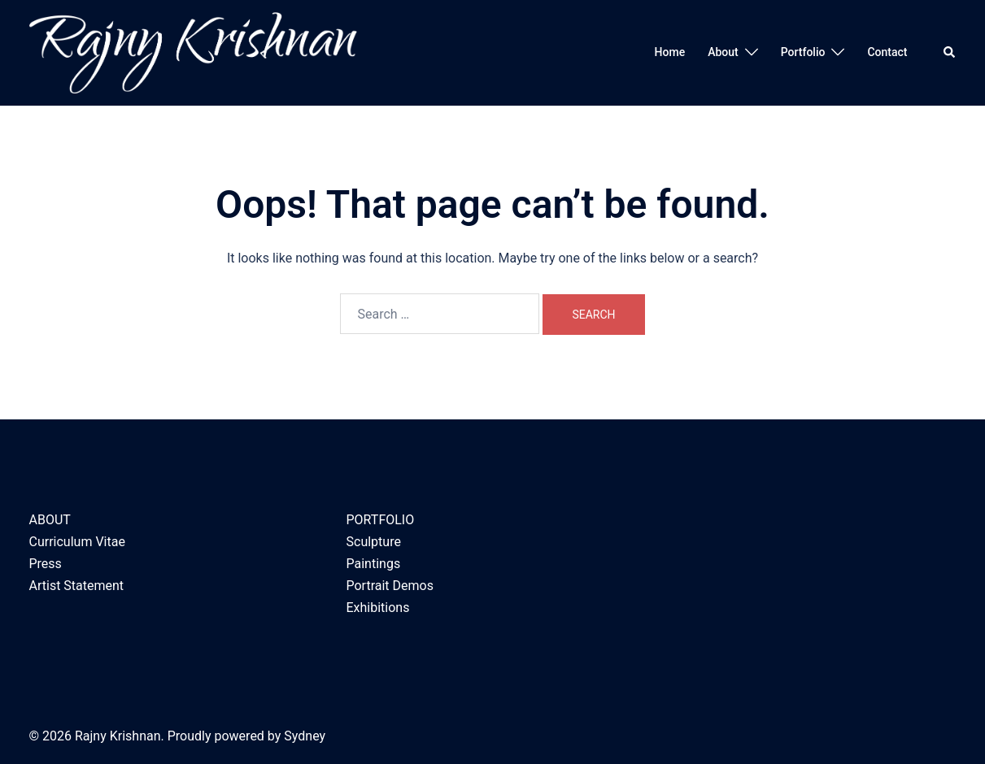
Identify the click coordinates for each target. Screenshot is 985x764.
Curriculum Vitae (77, 541)
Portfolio (803, 52)
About (723, 52)
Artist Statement (76, 585)
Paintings (373, 563)
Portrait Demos (390, 585)
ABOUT (50, 519)
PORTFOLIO (380, 519)
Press (45, 563)
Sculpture (373, 541)
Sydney (304, 736)
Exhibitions (378, 607)
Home (670, 52)
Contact (887, 52)
